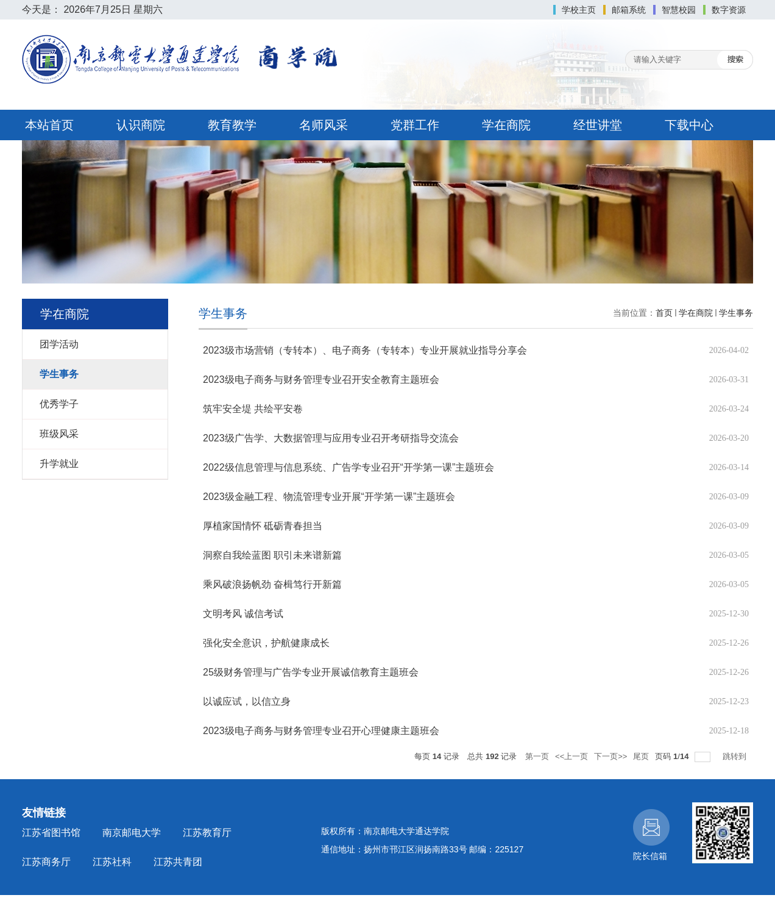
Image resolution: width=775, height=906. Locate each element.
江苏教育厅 (207, 832)
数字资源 (729, 10)
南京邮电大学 (131, 832)
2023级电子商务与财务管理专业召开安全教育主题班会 (321, 379)
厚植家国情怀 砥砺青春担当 (262, 526)
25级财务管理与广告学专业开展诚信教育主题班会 (311, 672)
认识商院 (140, 125)
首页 (664, 313)
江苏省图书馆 (51, 832)
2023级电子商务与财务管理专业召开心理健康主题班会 (321, 731)
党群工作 (415, 125)
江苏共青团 (178, 862)
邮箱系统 (629, 10)
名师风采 (323, 125)
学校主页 (579, 10)
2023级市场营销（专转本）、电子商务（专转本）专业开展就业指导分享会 (365, 350)
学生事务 (736, 313)
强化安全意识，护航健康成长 (266, 643)
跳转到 (736, 756)
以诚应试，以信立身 (247, 701)
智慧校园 (679, 10)
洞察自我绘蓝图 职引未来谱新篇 (272, 555)
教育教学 (232, 125)
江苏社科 (112, 862)
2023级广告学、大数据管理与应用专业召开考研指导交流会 (331, 438)
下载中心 (689, 125)
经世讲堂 (597, 125)
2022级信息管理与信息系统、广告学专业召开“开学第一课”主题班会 (348, 467)
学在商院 (506, 125)
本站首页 (49, 125)
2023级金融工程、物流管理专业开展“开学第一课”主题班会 (329, 496)
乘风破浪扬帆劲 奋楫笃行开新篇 (272, 584)
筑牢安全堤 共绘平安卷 (253, 409)
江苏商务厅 (46, 862)
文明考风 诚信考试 (243, 613)
